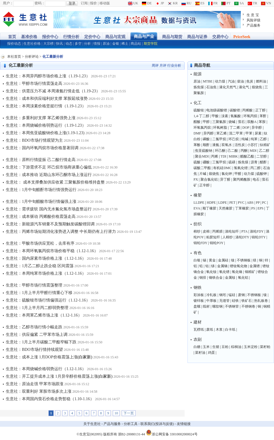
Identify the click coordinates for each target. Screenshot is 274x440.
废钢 (241, 295)
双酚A (251, 122)
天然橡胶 (225, 208)
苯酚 (197, 145)
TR (252, 3)
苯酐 (263, 116)
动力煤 (220, 81)
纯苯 (254, 139)
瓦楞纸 (199, 329)
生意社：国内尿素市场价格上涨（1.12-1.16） (46, 258)
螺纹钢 (217, 306)
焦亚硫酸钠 (203, 151)
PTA (244, 231)
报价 (93, 3)
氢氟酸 (235, 116)
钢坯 (222, 295)
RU (186, 3)
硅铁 (235, 301)
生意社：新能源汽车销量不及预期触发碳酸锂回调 (50, 224)
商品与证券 (197, 37)
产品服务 (253, 25)
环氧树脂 (220, 128)
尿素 (258, 133)
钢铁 (198, 287)
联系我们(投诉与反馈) (157, 424)
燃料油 (261, 81)
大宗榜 (48, 44)
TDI (223, 156)
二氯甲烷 (219, 139)
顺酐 (206, 145)
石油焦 (211, 87)
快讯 (59, 44)
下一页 (128, 413)
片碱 (202, 174)
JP (159, 3)
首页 (12, 37)
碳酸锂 (235, 110)
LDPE (222, 203)
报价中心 (50, 37)
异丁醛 (225, 179)
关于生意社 (92, 424)
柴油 (240, 81)
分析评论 (32, 57)
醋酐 (263, 162)
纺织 (198, 224)
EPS (261, 208)
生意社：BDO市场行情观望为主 (34, 140)
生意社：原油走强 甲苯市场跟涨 (34, 384)
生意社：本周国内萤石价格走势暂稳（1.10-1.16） (50, 399)
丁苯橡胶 (242, 208)
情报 (96, 44)
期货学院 (150, 44)
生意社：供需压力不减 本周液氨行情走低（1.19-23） (53, 91)
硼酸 (206, 162)
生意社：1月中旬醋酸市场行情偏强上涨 (41, 201)
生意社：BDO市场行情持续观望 (34, 349)
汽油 (231, 81)
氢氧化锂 (241, 168)
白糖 (197, 347)
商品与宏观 (115, 37)
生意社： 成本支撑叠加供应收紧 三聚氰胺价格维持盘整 (55, 182)
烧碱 (231, 122)
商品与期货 (172, 37)
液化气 (244, 87)
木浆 (219, 329)
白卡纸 (230, 329)
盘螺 (197, 306)
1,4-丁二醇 (201, 116)
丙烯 (214, 156)
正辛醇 (204, 185)
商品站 (136, 44)
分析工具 (131, 424)
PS (253, 208)
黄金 (212, 260)
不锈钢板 (244, 260)
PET (232, 203)
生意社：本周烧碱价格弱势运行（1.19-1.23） (46, 125)
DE (147, 3)
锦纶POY (217, 243)
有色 (198, 253)
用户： (8, 3)
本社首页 (14, 57)
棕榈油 (236, 347)
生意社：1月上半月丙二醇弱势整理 (37, 308)
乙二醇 (264, 151)
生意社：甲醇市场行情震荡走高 (34, 83)
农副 (198, 339)
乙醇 (263, 139)
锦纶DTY (258, 237)
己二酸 (233, 151)
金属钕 (230, 278)
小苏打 (252, 145)
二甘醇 (261, 156)
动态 (68, 44)
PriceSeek (241, 37)
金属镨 (254, 266)
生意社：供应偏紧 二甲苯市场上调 (36, 334)
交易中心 (220, 37)
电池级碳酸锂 (216, 110)
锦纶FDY (200, 243)
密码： (40, 3)
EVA (197, 208)
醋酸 (197, 122)
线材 (206, 306)
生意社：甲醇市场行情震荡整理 (34, 285)
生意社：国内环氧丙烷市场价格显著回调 (42, 148)
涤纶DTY (242, 237)
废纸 (209, 329)
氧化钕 (211, 272)
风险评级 (253, 20)
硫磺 (231, 162)
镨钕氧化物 (238, 266)
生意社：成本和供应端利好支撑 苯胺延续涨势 (47, 98)
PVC (241, 203)
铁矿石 (246, 301)
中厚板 (211, 301)
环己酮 (220, 151)
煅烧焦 (257, 87)
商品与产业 (144, 36)
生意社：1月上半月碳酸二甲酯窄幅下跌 (41, 342)
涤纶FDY (257, 231)
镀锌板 (199, 301)
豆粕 (225, 347)
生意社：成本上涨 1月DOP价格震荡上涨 (42, 357)
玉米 (206, 347)
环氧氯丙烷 (202, 128)
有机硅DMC (222, 168)
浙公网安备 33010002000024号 (172, 432)
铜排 (202, 278)
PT (225, 3)
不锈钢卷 (248, 306)
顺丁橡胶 (209, 208)
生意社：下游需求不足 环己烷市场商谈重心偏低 (49, 167)
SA (239, 3)
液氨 (215, 145)
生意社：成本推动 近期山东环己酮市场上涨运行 (49, 175)
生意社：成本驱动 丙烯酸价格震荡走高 (41, 216)
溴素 (224, 116)
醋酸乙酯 (247, 156)
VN (266, 3)
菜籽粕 (265, 347)
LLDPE (199, 203)
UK (133, 3)
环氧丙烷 (250, 116)
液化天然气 (228, 87)
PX (196, 179)
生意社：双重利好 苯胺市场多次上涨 (39, 391)
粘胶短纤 (213, 237)
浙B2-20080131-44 (131, 434)
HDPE (211, 203)
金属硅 (223, 260)
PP (258, 203)
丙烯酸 (247, 110)
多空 (78, 44)
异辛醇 (257, 128)
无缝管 (224, 301)
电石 (256, 179)
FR (213, 3)
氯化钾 (227, 174)
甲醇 (206, 122)
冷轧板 (211, 295)
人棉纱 (227, 237)
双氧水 (227, 145)
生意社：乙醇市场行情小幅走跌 (34, 327)
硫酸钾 (261, 174)
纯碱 (244, 139)
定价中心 (92, 37)
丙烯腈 (217, 231)
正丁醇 (260, 110)
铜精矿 (250, 272)
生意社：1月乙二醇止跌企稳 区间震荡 (40, 266)
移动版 (105, 3)
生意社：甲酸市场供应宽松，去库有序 (40, 243)
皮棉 (206, 231)
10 (116, 413)
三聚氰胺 (219, 122)
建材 (198, 322)
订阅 (84, 3)
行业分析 (174, 65)
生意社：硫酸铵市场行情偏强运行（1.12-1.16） (48, 300)
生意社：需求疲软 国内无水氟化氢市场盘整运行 (49, 209)
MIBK (233, 156)
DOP (245, 128)
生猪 (215, 347)
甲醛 (237, 174)
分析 (87, 44)
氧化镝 (237, 272)
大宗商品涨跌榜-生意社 (25, 19)
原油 (106, 44)
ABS (250, 203)
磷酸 (206, 139)
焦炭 (249, 81)
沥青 (254, 162)
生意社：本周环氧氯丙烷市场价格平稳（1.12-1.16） (52, 251)
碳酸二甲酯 (202, 168)
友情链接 (184, 424)
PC (264, 203)
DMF (197, 133)
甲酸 (215, 116)
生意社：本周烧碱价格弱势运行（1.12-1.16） (46, 369)
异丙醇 (208, 133)
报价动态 (14, 44)
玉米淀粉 (251, 347)
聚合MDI (202, 156)
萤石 (241, 122)
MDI (253, 151)
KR (173, 3)
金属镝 (222, 266)
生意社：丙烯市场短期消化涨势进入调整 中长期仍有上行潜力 (61, 231)
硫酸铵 (199, 110)
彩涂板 (199, 295)
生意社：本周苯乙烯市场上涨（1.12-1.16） (44, 315)
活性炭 (239, 145)
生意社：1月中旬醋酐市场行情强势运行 (41, 190)
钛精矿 (265, 145)
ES (199, 3)
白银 (197, 260)
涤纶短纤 (232, 231)
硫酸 (197, 162)
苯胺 (262, 122)
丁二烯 (235, 128)
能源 (198, 74)
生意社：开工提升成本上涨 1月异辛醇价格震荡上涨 (52, 376)
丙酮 (244, 151)
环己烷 (233, 139)
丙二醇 (255, 168)
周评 (155, 65)
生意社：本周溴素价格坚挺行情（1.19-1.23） (46, 106)
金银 (115, 44)
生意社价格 (32, 44)
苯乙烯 (221, 133)
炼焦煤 (199, 87)
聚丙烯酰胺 (241, 179)
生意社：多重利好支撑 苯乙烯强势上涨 (41, 118)
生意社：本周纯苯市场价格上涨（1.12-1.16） (46, 273)
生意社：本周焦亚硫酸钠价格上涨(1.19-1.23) (45, 133)
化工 (198, 103)
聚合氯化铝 (209, 179)
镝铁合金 (216, 278)
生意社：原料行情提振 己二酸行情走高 (41, 160)
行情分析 (71, 37)
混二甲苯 (236, 133)
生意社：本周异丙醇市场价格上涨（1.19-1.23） (48, 76)
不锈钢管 (232, 306)
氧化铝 (243, 278)
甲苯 (248, 133)
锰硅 (231, 295)
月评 (162, 65)
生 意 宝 (253, 15)
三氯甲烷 (219, 162)
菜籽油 (200, 353)
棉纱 (197, 231)
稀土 (124, 44)
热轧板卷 (261, 301)
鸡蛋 (211, 353)
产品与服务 (112, 424)
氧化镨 (224, 272)
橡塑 (198, 195)
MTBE (207, 81)
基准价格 (29, 37)
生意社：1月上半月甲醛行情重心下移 (39, 293)
